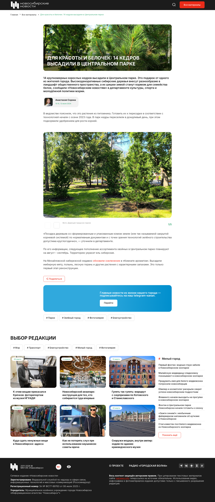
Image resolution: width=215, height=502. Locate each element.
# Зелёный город (71, 317)
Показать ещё (169, 435)
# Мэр (16, 347)
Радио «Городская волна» (148, 465)
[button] (57, 225)
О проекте (116, 465)
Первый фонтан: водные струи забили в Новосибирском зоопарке (179, 366)
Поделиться (54, 278)
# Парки (50, 317)
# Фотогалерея (96, 317)
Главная (14, 14)
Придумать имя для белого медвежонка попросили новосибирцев (181, 382)
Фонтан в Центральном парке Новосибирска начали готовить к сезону (181, 406)
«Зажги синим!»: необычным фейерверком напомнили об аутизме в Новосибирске (179, 416)
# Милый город (84, 347)
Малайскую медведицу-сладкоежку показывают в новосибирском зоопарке (181, 374)
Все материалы (192, 4)
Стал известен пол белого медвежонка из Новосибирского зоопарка (180, 425)
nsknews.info (122, 478)
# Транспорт (34, 347)
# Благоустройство (121, 317)
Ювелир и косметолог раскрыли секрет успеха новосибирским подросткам (180, 390)
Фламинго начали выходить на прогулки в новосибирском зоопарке (181, 398)
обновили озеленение (106, 260)
